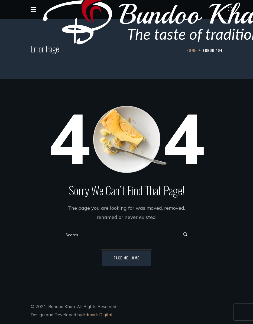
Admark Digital (97, 314)
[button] (230, 9)
